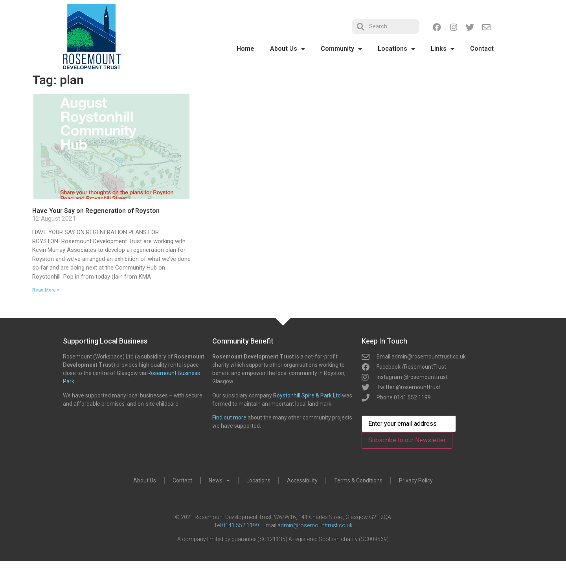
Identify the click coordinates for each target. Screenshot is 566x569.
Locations (396, 49)
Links (442, 49)
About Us (287, 49)
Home (245, 48)
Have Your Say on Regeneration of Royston (96, 210)
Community (341, 49)
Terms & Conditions (358, 480)
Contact (482, 48)
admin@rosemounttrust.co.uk (315, 525)
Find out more (229, 417)
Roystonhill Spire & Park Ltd (307, 395)
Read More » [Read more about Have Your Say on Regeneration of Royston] (45, 290)
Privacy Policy (416, 480)
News (219, 480)
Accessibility (302, 480)
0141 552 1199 (240, 525)
